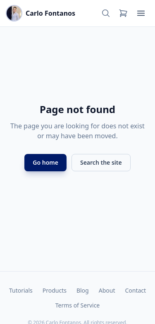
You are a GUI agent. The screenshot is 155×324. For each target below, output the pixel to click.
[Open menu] (141, 13)
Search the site (101, 162)
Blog (82, 290)
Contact (135, 290)
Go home (45, 162)
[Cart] (123, 13)
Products (55, 290)
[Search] (105, 13)
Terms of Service (77, 305)
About (107, 290)
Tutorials (21, 290)
